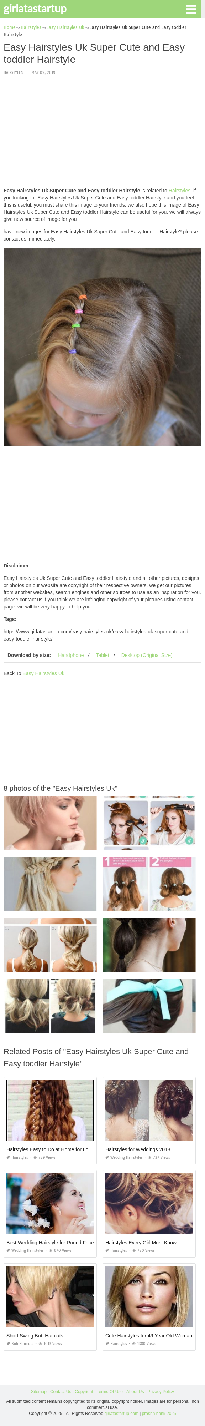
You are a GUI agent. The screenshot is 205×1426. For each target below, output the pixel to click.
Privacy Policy (160, 1391)
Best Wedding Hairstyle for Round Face (50, 1242)
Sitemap (39, 1391)
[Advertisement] (102, 132)
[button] (190, 8)
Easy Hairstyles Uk (43, 673)
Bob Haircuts (19, 1343)
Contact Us (60, 1391)
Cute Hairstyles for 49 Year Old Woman (148, 1336)
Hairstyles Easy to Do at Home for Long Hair (55, 1149)
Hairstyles (13, 72)
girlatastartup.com (121, 1413)
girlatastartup (35, 8)
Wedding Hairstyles (124, 1157)
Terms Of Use (110, 1391)
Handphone (71, 655)
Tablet (102, 655)
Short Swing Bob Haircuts (34, 1336)
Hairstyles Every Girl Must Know (141, 1242)
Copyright (84, 1391)
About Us (135, 1391)
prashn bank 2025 (159, 1413)
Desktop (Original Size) (147, 655)
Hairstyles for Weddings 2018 (137, 1149)
